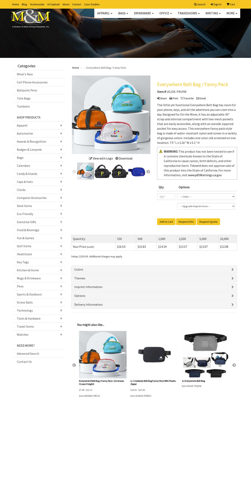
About (65, 4)
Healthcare (24, 254)
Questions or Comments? (31, 454)
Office (165, 16)
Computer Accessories (32, 198)
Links (54, 441)
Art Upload (53, 4)
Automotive (25, 133)
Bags (123, 16)
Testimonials (37, 4)
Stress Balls (25, 302)
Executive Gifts (26, 222)
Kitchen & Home (28, 270)
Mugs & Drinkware (29, 278)
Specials (56, 430)
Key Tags (23, 262)
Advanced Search (28, 353)
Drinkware (144, 16)
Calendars (23, 166)
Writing (213, 16)
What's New (25, 74)
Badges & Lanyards (29, 149)
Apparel (104, 16)
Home (15, 4)
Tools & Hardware (29, 318)
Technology (25, 310)
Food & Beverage (28, 230)
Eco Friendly (25, 214)
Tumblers (23, 106)
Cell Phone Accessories (32, 82)
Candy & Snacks (27, 174)
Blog (24, 4)
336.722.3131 (228, 477)
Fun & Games (25, 238)
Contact (76, 4)
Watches (22, 334)
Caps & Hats (25, 182)
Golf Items (24, 246)
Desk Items (24, 206)
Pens (20, 286)
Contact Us (24, 362)
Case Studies (92, 4)
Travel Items (25, 326)
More (231, 16)
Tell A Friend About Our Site (32, 459)
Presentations (59, 435)
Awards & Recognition (31, 141)
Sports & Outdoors (29, 294)
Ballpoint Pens (27, 90)
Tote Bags (24, 98)
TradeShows (189, 16)
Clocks (21, 190)
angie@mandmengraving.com (217, 486)
